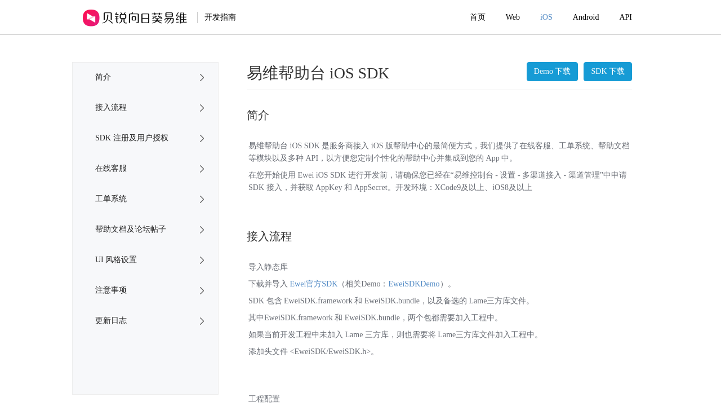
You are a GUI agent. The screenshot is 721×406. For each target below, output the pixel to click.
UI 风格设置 (116, 259)
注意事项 (111, 290)
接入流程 (111, 107)
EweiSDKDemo (414, 284)
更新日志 (111, 320)
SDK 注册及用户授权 (131, 138)
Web (513, 17)
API (625, 17)
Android (586, 17)
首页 (478, 17)
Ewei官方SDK (314, 284)
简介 (103, 77)
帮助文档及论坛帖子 (130, 229)
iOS (546, 17)
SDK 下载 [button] (608, 71)
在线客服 (111, 168)
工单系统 (111, 199)
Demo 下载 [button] (552, 71)
